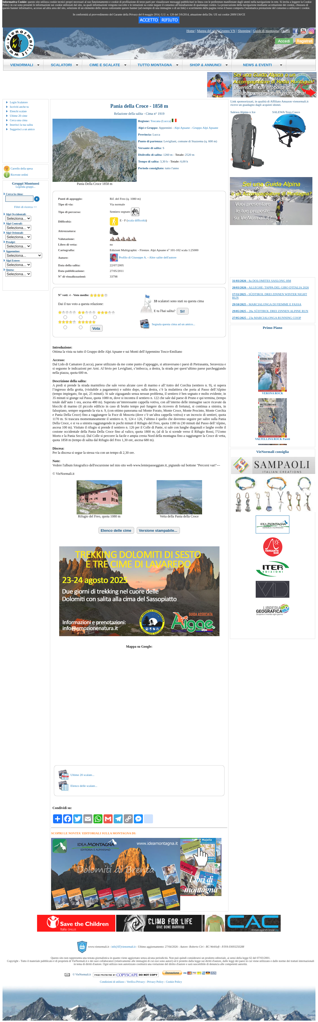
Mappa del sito (207, 31)
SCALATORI (64, 65)
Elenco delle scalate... (83, 785)
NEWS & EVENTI (260, 65)
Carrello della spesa (22, 168)
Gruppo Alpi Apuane (205, 127)
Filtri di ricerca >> (25, 206)
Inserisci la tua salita (21, 124)
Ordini (285, 31)
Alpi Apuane (182, 127)
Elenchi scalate (18, 111)
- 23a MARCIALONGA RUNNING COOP (266, 317)
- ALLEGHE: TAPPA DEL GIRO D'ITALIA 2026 (270, 287)
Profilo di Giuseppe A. (133, 257)
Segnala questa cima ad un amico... (173, 324)
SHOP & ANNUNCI (209, 65)
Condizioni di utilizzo (112, 981)
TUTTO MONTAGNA (158, 65)
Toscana (155, 121)
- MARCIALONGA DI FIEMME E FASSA (266, 304)
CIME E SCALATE (108, 65)
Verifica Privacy (136, 981)
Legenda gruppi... (26, 186)
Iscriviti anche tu (19, 106)
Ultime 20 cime (18, 115)
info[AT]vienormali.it (123, 946)
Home (190, 31)
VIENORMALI (25, 65)
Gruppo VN (227, 31)
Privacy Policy (155, 981)
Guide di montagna (266, 31)
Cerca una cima (18, 120)
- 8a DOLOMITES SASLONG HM (261, 280)
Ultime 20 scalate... (82, 774)
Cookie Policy (174, 981)
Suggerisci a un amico (22, 129)
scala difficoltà (137, 220)
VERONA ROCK (272, 400)
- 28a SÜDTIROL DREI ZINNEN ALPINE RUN (270, 311)
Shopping (244, 31)
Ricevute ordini (19, 174)
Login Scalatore (19, 102)
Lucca (166, 121)
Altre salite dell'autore (162, 257)
